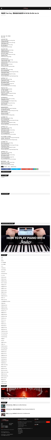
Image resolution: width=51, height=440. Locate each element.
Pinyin (9, 166)
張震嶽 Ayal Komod (4, 305)
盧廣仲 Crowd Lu (4, 342)
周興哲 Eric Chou (4, 288)
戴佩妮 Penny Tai (4, 312)
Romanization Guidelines (4, 425)
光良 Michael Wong (4, 273)
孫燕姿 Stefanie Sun (4, 295)
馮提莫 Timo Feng (5, 11)
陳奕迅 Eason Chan (4, 368)
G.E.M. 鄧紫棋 (4, 264)
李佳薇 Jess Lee (4, 318)
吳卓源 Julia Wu (4, 277)
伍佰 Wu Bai (3, 271)
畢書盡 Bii (3, 338)
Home (2, 11)
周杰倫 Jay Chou (4, 284)
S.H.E (2, 266)
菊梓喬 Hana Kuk (4, 351)
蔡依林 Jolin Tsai (4, 353)
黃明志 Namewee (4, 383)
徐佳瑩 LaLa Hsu (4, 310)
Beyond (3, 260)
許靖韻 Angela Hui (4, 359)
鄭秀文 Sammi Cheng (5, 364)
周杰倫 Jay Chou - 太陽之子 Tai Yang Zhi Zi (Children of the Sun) (14, 398)
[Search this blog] (40, 422)
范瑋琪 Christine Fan (4, 346)
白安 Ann (3, 340)
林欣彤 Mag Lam (4, 325)
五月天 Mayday (4, 269)
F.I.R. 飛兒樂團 (4, 262)
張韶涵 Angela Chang (5, 308)
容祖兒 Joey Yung (4, 299)
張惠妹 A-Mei (3, 303)
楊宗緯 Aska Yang (4, 329)
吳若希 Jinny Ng (4, 279)
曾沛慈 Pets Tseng (4, 316)
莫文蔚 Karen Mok (4, 349)
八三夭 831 (3, 275)
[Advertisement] (25, 3)
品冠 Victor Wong (4, 290)
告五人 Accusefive (4, 282)
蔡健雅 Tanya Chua (4, 355)
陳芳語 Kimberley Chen (5, 375)
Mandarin (5, 166)
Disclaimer (10, 424)
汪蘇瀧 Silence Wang (4, 331)
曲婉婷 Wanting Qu (4, 314)
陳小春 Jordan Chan (4, 370)
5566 (2, 257)
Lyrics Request (11, 423)
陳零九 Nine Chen (4, 377)
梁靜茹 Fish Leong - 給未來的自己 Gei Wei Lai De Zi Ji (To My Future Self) (18, 413)
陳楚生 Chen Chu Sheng (5, 372)
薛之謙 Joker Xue (4, 357)
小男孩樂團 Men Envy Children (6, 301)
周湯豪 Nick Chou (4, 286)
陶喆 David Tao (4, 379)
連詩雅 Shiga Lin (4, 362)
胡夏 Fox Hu (3, 344)
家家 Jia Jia (3, 297)
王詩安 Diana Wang (4, 336)
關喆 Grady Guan (4, 366)
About (2, 424)
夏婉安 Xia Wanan (4, 292)
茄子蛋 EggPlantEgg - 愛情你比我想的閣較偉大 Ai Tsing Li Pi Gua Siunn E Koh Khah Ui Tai (20, 409)
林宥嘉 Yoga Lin (4, 323)
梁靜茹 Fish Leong (4, 327)
